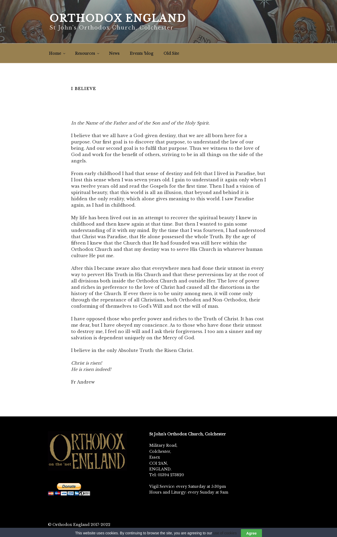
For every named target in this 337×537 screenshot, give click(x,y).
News (114, 53)
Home (57, 53)
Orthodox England (117, 18)
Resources (87, 53)
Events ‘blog (141, 53)
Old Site (171, 53)
